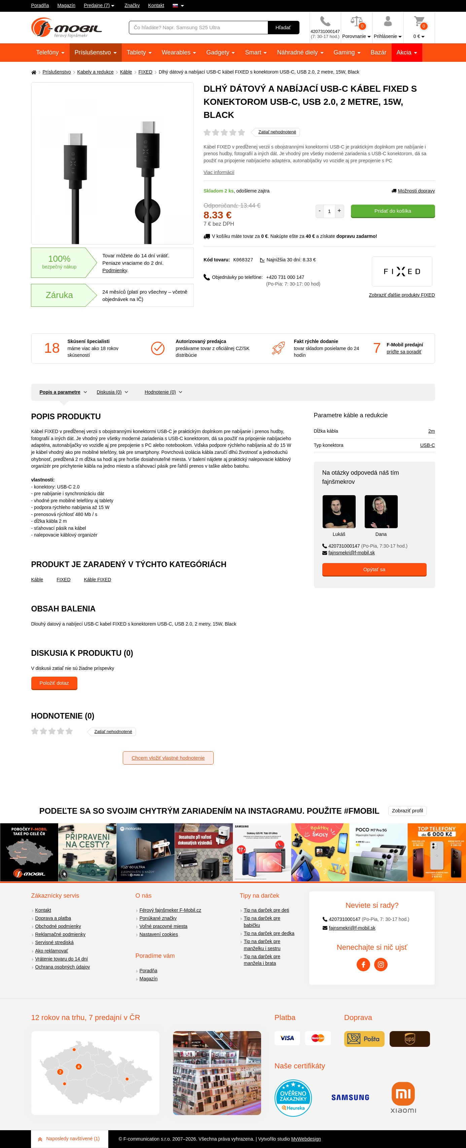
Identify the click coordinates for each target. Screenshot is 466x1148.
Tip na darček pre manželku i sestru (262, 945)
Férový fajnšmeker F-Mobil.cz (171, 910)
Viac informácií (219, 172)
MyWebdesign (306, 1139)
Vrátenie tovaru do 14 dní (61, 959)
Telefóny (48, 52)
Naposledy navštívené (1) (69, 1138)
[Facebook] (363, 964)
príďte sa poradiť (404, 351)
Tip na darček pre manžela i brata (262, 960)
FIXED (145, 72)
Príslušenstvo (94, 52)
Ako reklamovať (51, 950)
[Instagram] (381, 964)
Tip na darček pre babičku (262, 922)
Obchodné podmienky (58, 926)
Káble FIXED (97, 579)
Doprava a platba (53, 918)
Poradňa (40, 5)
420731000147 (365, 546)
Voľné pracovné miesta (164, 926)
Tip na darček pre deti (266, 910)
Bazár (379, 52)
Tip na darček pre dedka (269, 933)
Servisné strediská (54, 942)
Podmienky (114, 270)
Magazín (66, 5)
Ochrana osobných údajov (62, 967)
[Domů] (33, 72)
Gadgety (218, 52)
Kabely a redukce (95, 72)
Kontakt (156, 5)
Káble (126, 72)
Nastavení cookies (159, 934)
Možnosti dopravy (413, 191)
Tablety (137, 52)
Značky (132, 5)
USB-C (427, 445)
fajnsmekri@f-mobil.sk (348, 552)
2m (431, 431)
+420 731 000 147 (293, 280)
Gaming (345, 52)
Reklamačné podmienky (60, 934)
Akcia (405, 52)
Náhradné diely (298, 52)
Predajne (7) (97, 5)
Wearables (177, 52)
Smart (254, 52)
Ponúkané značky (158, 918)
